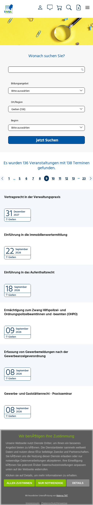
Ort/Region (17, 102)
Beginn (14, 120)
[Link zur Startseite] (10, 9)
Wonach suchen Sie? (46, 56)
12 (66, 178)
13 (73, 178)
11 (60, 178)
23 (84, 178)
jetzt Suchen (47, 140)
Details (77, 482)
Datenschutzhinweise (54, 503)
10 (53, 178)
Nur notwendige (50, 482)
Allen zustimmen (19, 482)
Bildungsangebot (20, 83)
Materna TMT (62, 496)
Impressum (32, 503)
